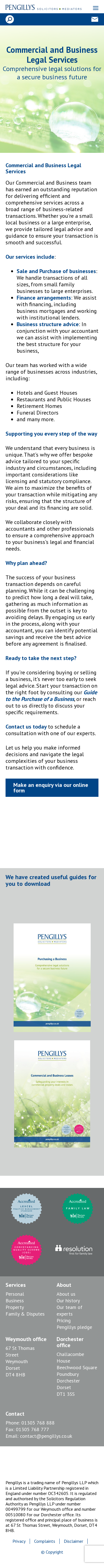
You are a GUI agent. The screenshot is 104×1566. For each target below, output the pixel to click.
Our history (68, 1300)
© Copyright (52, 1552)
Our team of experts (69, 1310)
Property (15, 1307)
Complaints (44, 1541)
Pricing (64, 1320)
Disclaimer (73, 1541)
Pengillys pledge (74, 1327)
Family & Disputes (25, 1314)
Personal (15, 1294)
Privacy (19, 1541)
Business (15, 1300)
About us (66, 1294)
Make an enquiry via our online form (50, 787)
